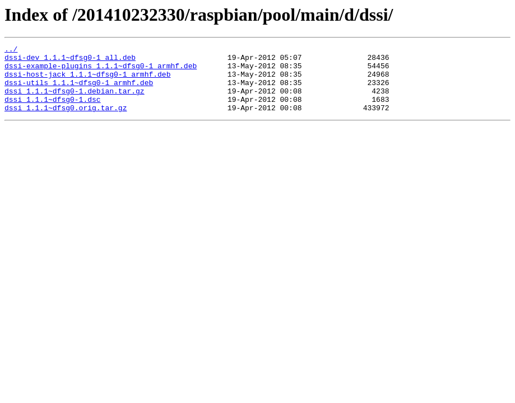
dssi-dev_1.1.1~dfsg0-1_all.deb (70, 60)
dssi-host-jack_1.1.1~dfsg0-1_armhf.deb (87, 81)
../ (10, 50)
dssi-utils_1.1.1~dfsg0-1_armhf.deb (78, 91)
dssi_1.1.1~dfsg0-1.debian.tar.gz (74, 101)
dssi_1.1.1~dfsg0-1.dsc (52, 111)
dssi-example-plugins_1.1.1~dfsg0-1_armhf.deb (100, 70)
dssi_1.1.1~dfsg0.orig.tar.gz (65, 121)
